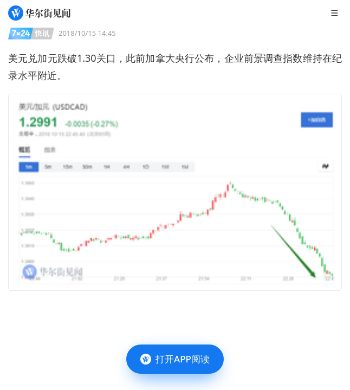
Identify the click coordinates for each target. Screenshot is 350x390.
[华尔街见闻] (39, 13)
